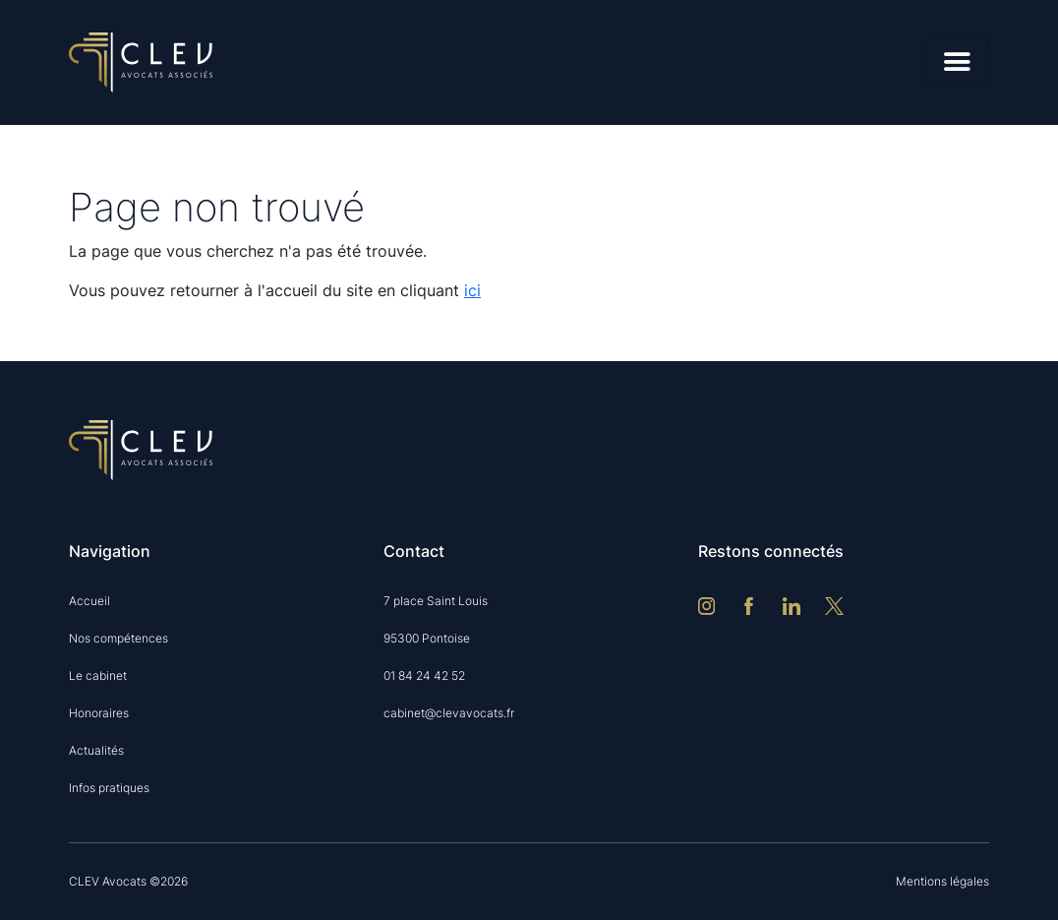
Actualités (96, 750)
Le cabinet (98, 675)
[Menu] (957, 62)
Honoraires (99, 712)
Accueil (89, 600)
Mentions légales (942, 881)
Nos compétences (118, 638)
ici (472, 290)
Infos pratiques (109, 787)
